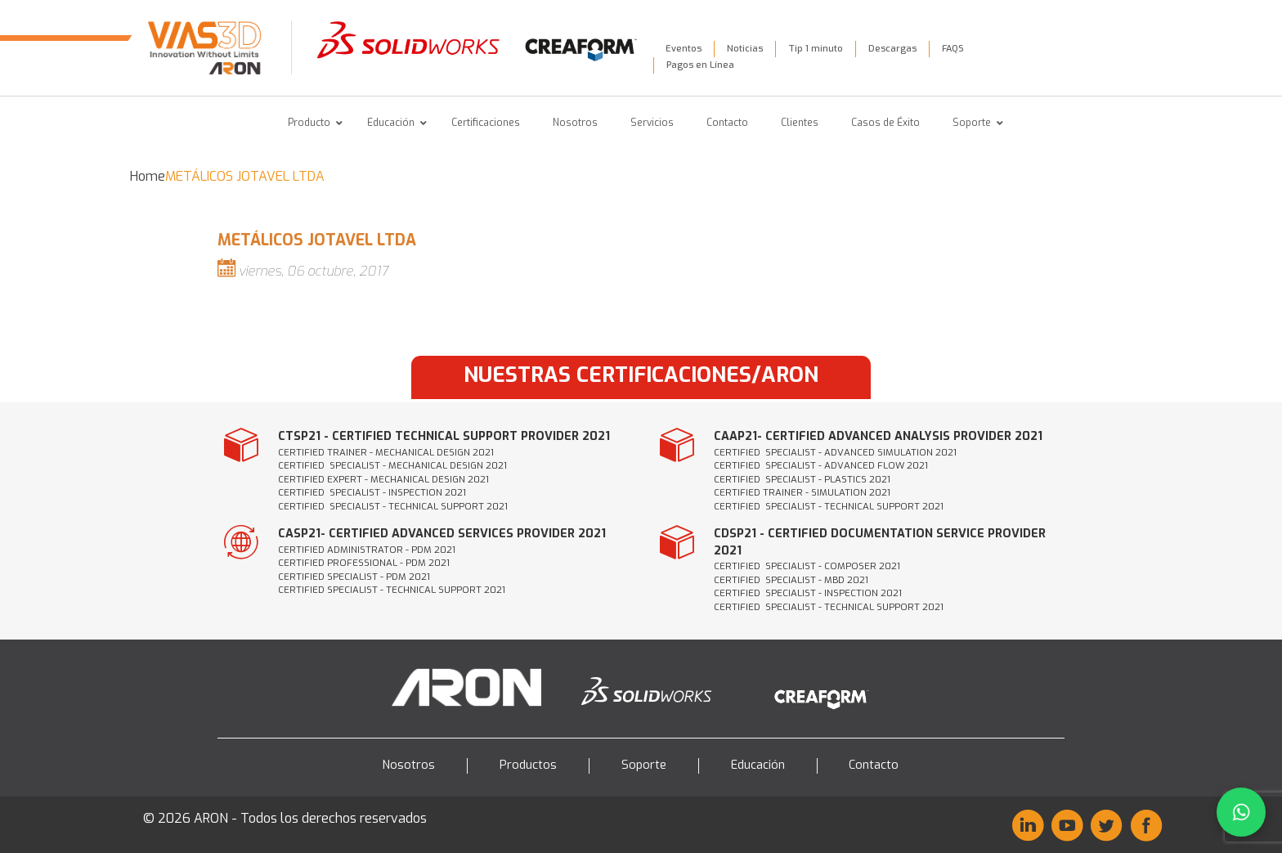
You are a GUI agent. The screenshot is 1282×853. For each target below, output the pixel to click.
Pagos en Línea (700, 65)
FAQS (953, 49)
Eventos (684, 49)
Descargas (892, 49)
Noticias (745, 49)
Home (147, 176)
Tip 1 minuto (815, 49)
